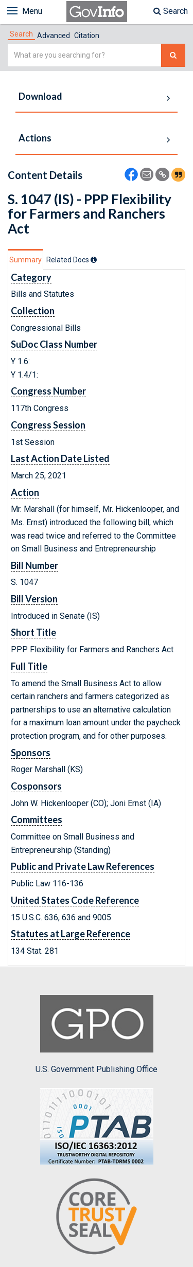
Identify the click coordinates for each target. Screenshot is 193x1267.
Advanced (53, 35)
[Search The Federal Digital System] (173, 55)
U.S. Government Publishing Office (96, 1034)
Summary (25, 260)
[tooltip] (94, 259)
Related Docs (71, 260)
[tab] (21, 34)
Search (170, 11)
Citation (86, 35)
